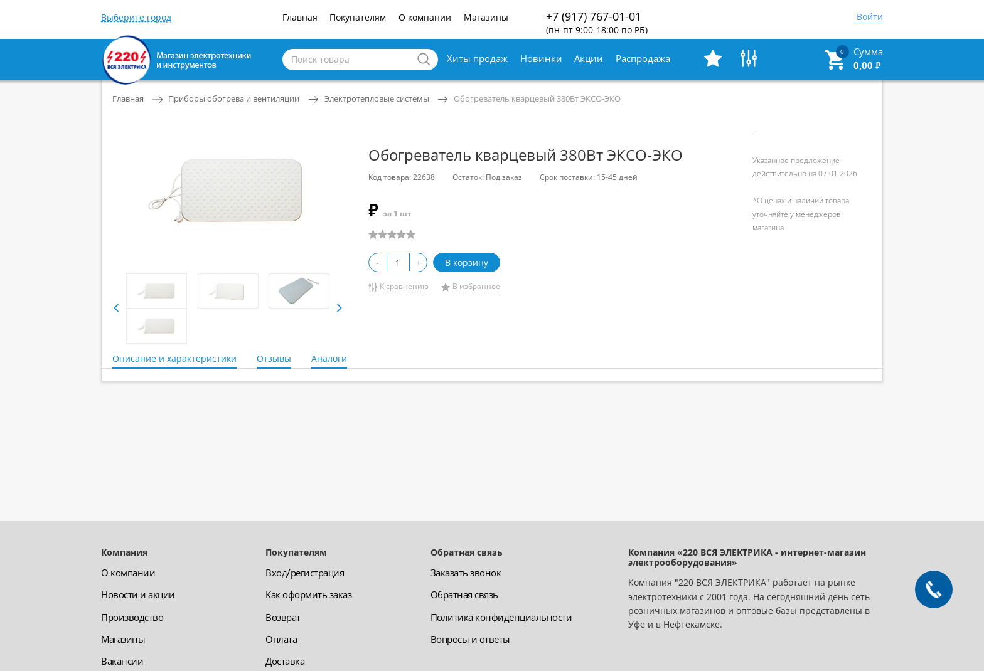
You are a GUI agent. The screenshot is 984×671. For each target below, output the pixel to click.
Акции (588, 58)
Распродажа (643, 58)
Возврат (283, 617)
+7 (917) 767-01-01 (597, 22)
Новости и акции (138, 594)
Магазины (486, 17)
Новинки (541, 58)
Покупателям (357, 17)
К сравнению (404, 286)
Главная (300, 17)
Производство (132, 617)
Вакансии (122, 661)
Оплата (281, 639)
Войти (870, 18)
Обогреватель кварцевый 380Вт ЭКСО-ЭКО (537, 98)
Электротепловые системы (376, 98)
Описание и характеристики (174, 358)
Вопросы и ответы (470, 639)
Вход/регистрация (304, 572)
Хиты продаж (477, 58)
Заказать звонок (465, 572)
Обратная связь (464, 594)
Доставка (284, 661)
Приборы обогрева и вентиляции (233, 98)
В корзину (466, 262)
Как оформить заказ (308, 594)
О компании (424, 17)
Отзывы (274, 358)
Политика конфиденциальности (501, 617)
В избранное (476, 286)
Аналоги (329, 358)
